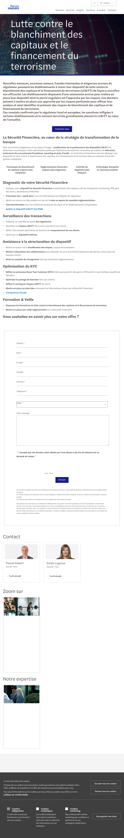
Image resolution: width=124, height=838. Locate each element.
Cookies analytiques (47, 810)
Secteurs (60, 9)
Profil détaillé (13, 576)
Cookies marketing (75, 810)
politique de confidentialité (16, 794)
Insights (80, 9)
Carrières (90, 9)
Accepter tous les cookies (105, 783)
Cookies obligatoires (18, 810)
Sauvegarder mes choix (106, 816)
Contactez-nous (62, 128)
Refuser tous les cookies (105, 791)
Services (70, 9)
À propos (101, 9)
